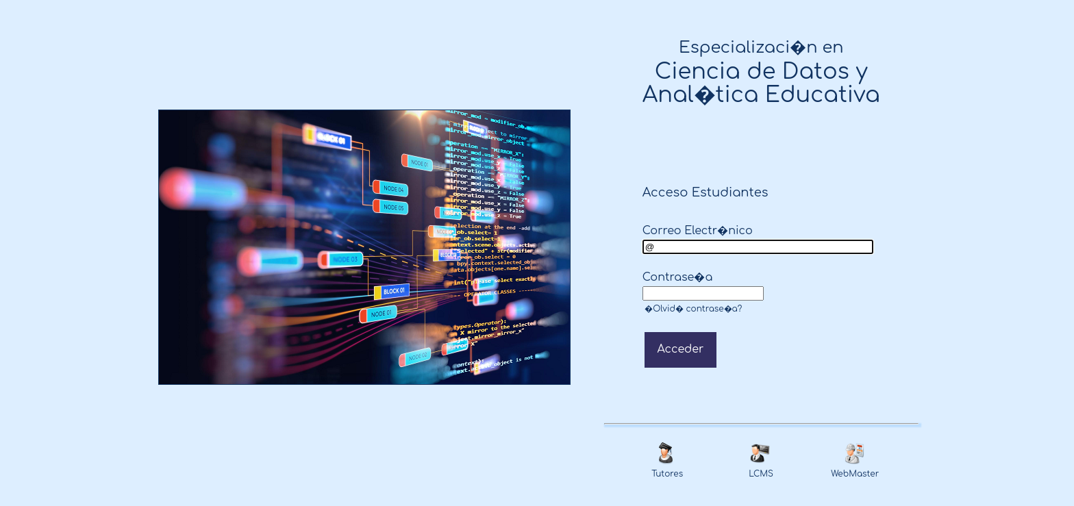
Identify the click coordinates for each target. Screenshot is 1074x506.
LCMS (761, 474)
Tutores (667, 474)
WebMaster (855, 474)
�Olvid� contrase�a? (692, 309)
